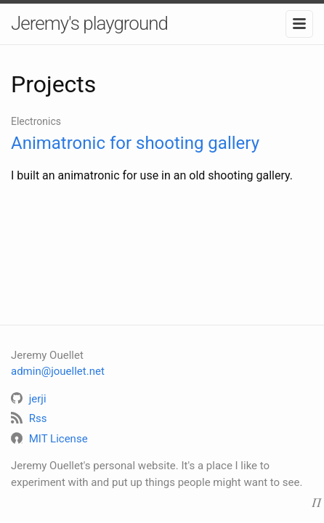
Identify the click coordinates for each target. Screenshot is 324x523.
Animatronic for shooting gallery (135, 143)
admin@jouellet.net (58, 371)
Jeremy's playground (89, 23)
